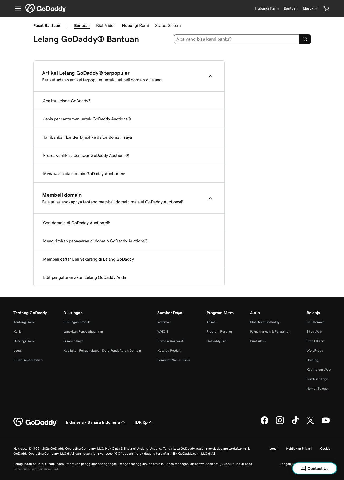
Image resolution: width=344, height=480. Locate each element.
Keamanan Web (319, 369)
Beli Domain (315, 322)
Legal (17, 350)
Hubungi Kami (135, 25)
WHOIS (162, 331)
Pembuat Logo (317, 379)
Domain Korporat (170, 341)
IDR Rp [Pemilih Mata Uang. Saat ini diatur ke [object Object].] (144, 422)
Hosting (312, 360)
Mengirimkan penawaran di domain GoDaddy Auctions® (95, 241)
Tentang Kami (24, 322)
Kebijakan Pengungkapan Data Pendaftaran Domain (102, 350)
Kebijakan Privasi (299, 448)
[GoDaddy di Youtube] (326, 423)
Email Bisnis (315, 341)
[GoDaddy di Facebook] (264, 423)
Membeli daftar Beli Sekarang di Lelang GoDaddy (88, 259)
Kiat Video (106, 25)
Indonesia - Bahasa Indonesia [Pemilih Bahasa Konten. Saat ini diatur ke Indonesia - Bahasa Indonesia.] (96, 422)
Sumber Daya (73, 341)
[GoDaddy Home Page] (35, 422)
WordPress (315, 350)
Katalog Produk (169, 350)
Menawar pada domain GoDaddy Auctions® (84, 173)
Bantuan (82, 25)
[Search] (305, 39)
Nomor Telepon (318, 388)
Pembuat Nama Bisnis (173, 360)
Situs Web (314, 331)
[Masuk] (311, 8)
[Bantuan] (291, 8)
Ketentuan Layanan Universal (35, 469)
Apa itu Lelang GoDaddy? (66, 100)
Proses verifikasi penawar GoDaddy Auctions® (86, 155)
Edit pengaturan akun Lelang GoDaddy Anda (84, 277)
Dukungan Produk (76, 322)
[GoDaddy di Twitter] (310, 423)
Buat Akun (258, 341)
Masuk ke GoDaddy (264, 322)
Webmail (164, 322)
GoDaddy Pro (216, 341)
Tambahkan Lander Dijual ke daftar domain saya (87, 137)
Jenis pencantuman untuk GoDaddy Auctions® (87, 119)
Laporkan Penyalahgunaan (83, 331)
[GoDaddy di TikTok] (295, 423)
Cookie (325, 448)
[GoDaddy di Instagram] (280, 423)
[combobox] (236, 39)
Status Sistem (168, 25)
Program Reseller (219, 331)
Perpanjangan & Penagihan (270, 331)
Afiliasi (211, 322)
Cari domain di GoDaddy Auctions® (76, 222)
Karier (18, 331)
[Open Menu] (16, 8)
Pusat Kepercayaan (28, 360)
